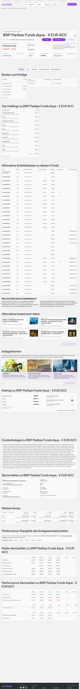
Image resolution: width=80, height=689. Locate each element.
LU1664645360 (6, 258)
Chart (27, 69)
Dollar (44, 688)
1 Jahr (22, 540)
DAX (33, 688)
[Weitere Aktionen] (76, 516)
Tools (39, 4)
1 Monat (16, 540)
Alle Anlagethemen (70, 383)
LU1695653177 (6, 208)
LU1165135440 (6, 192)
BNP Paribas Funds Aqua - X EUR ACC (18, 8)
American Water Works (8, 113)
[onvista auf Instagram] (26, 688)
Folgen (46, 39)
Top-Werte (56, 688)
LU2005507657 (6, 243)
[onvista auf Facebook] (21, 688)
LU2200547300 (6, 246)
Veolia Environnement (7, 121)
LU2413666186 (6, 177)
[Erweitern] (64, 39)
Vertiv (3, 125)
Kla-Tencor (5, 137)
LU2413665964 (6, 200)
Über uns (70, 688)
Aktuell (31, 4)
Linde (3, 117)
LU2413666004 (6, 204)
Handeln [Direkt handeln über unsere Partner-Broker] (71, 39)
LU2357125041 (6, 180)
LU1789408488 (6, 278)
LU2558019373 (6, 184)
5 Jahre (33, 540)
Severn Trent (5, 133)
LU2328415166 (6, 289)
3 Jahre (27, 540)
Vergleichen (57, 39)
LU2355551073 (6, 293)
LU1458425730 (6, 188)
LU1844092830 (6, 281)
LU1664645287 (6, 266)
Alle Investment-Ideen (69, 344)
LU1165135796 (6, 254)
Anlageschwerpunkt (44, 69)
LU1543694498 (6, 227)
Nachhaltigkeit (55, 69)
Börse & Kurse (4, 8)
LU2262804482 (6, 235)
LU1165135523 (6, 196)
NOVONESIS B (6, 141)
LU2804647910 (6, 274)
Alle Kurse (34, 69)
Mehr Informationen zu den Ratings (66, 410)
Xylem (3, 129)
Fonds (9, 8)
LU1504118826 (6, 250)
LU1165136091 (6, 172)
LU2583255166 (6, 285)
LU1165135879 (6, 262)
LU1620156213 (6, 223)
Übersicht (21, 69)
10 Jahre (40, 540)
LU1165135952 (6, 231)
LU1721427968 (6, 212)
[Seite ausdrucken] (75, 36)
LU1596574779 (6, 219)
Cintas (4, 149)
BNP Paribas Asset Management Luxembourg (23, 39)
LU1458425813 (6, 270)
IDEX (3, 145)
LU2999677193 (6, 239)
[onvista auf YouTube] (23, 688)
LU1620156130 (6, 215)
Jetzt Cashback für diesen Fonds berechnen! (60, 45)
